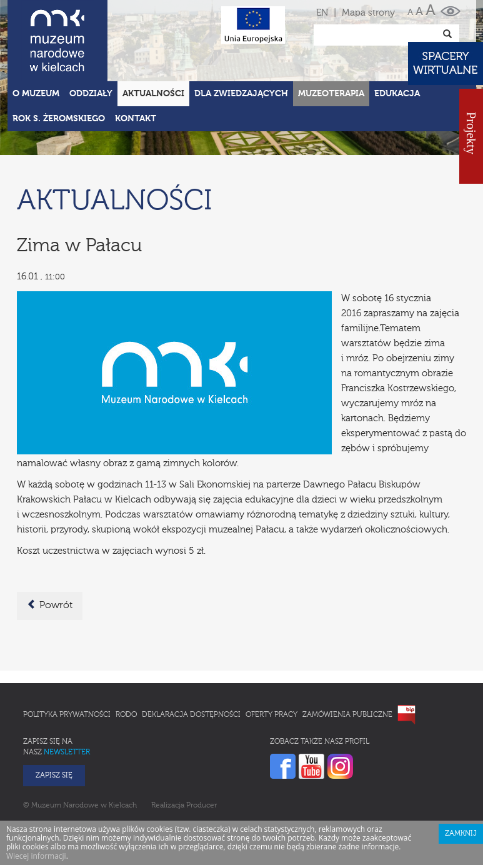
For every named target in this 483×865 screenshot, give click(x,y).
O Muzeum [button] (35, 93)
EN (322, 13)
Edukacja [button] (397, 93)
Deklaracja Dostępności (191, 715)
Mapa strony (368, 13)
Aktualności (153, 93)
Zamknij (461, 834)
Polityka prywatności (67, 715)
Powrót (49, 605)
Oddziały (90, 93)
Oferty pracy (271, 715)
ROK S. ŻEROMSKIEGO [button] (58, 118)
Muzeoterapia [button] (331, 93)
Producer (201, 805)
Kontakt (135, 118)
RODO (126, 715)
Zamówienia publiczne (347, 715)
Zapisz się (54, 775)
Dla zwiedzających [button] (241, 93)
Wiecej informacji (36, 856)
